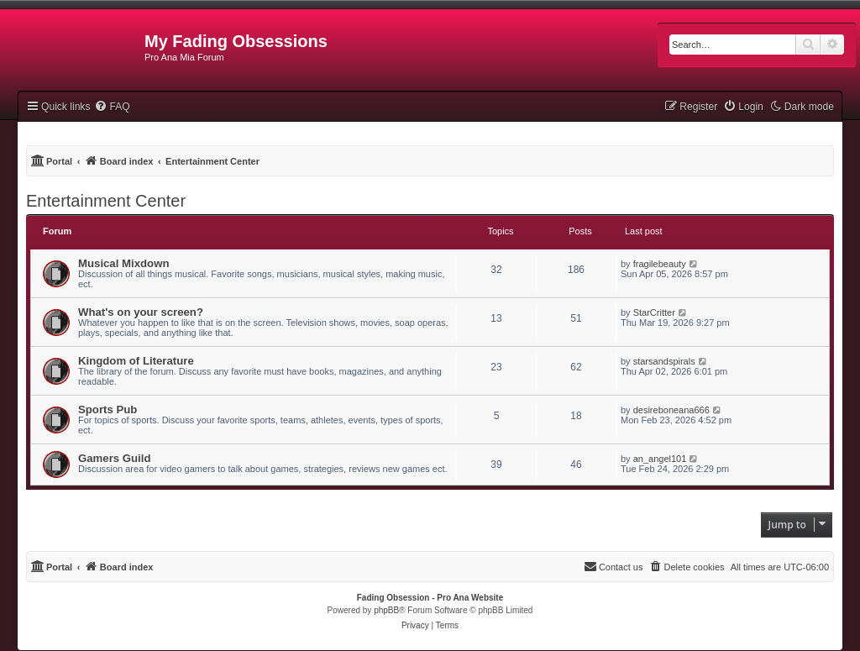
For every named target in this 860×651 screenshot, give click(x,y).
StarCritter (654, 312)
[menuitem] (111, 107)
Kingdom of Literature (136, 360)
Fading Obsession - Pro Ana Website (430, 597)
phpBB (386, 610)
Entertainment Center (106, 201)
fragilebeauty (659, 264)
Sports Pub (107, 409)
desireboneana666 (671, 410)
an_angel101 (660, 459)
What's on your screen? (140, 312)
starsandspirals (664, 361)
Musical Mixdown (123, 263)
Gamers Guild (114, 458)
